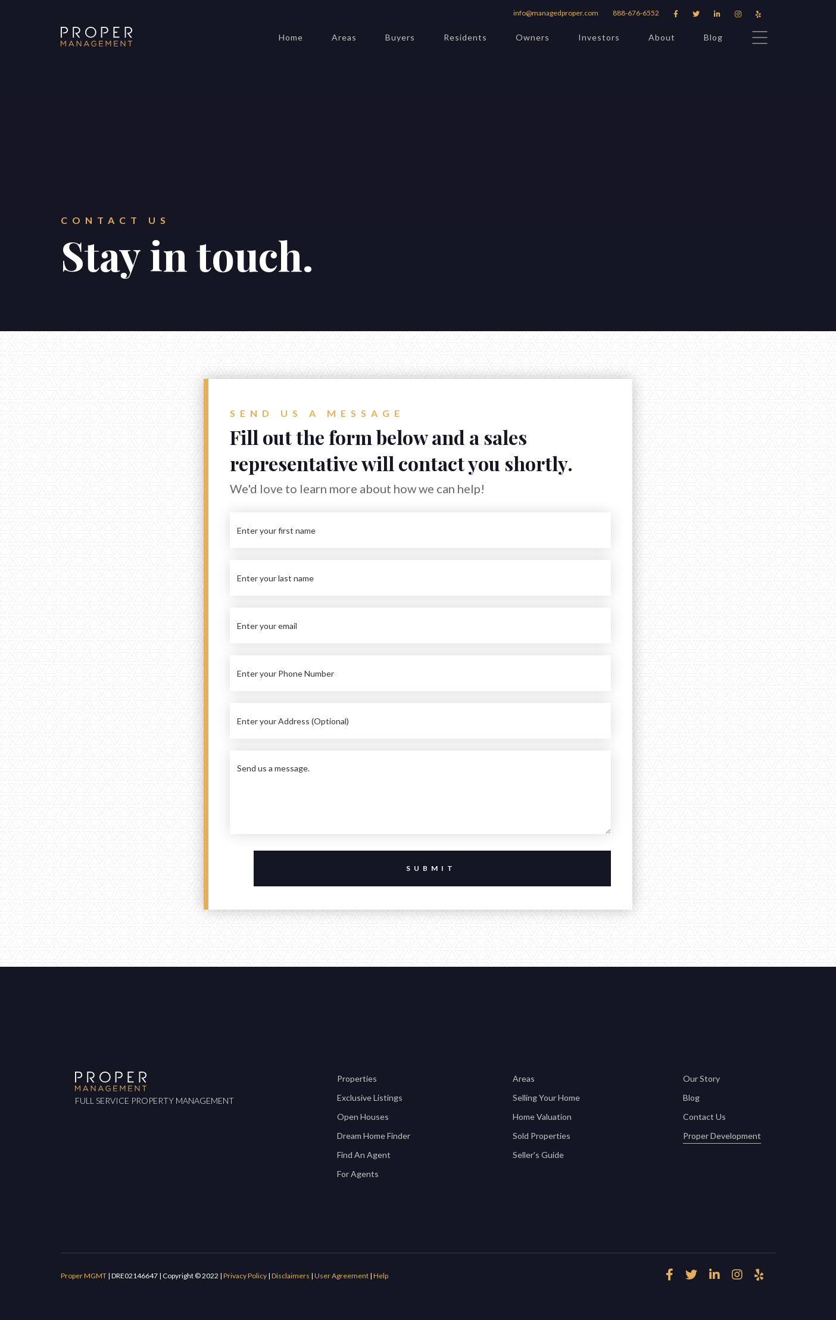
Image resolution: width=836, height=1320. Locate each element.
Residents (465, 37)
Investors (599, 37)
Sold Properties (541, 1136)
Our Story (701, 1078)
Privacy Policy (245, 1275)
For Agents (358, 1174)
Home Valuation (542, 1117)
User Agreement (341, 1275)
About (661, 37)
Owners (533, 37)
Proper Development (722, 1137)
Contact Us (704, 1117)
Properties (357, 1078)
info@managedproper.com (555, 12)
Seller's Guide (538, 1155)
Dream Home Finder (373, 1136)
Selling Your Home (546, 1097)
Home (291, 37)
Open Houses (363, 1117)
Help (380, 1275)
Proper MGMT (84, 1275)
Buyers (400, 37)
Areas (344, 37)
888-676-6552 (636, 12)
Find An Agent (364, 1155)
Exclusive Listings (370, 1097)
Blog (713, 37)
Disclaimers (291, 1275)
